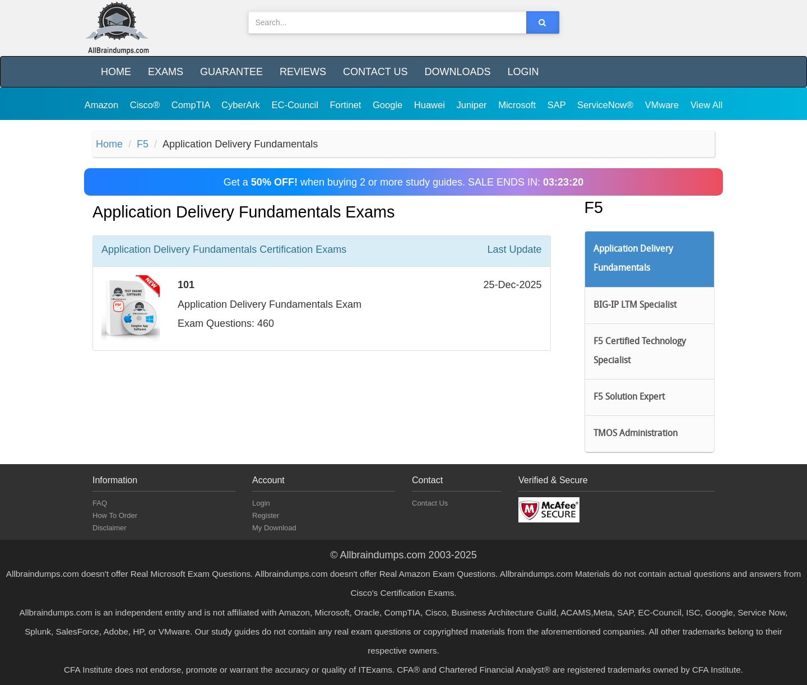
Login (523, 71)
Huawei (431, 105)
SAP (558, 105)
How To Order (114, 515)
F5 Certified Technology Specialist (639, 351)
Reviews (303, 71)
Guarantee (231, 71)
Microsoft (518, 105)
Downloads (457, 71)
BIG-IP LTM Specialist (634, 305)
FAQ (99, 503)
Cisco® (146, 105)
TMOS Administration (635, 433)
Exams (165, 71)
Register (265, 515)
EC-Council (296, 105)
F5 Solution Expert (629, 397)
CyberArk (241, 105)
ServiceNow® (606, 105)
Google (389, 105)
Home (116, 71)
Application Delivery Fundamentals (633, 259)
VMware (663, 105)
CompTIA (191, 105)
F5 (143, 144)
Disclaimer (109, 528)
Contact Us (375, 71)
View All (706, 105)
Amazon (103, 105)
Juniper (472, 105)
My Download (274, 528)
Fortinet (347, 105)
